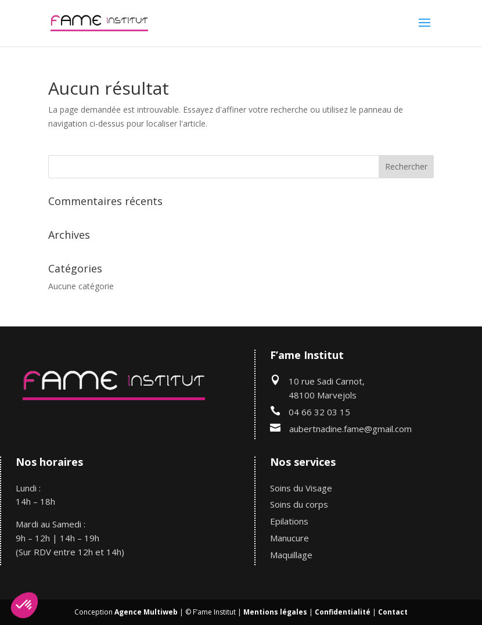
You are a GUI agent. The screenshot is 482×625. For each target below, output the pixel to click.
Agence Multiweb (146, 612)
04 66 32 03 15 (319, 412)
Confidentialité (343, 612)
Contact (393, 612)
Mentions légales (275, 612)
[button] (24, 605)
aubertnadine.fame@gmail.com (350, 428)
